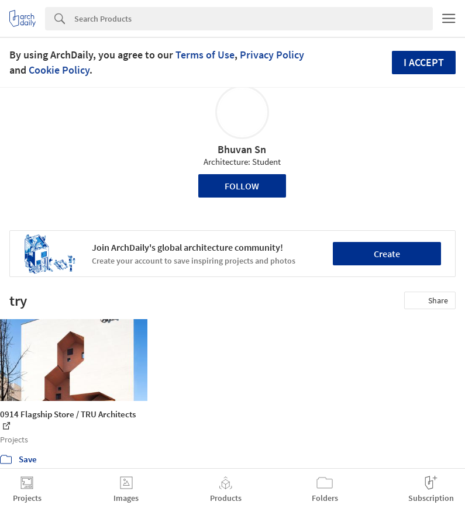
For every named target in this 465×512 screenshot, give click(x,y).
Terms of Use (205, 54)
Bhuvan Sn (242, 149)
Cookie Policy (59, 70)
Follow (242, 186)
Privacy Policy (272, 54)
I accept (424, 62)
